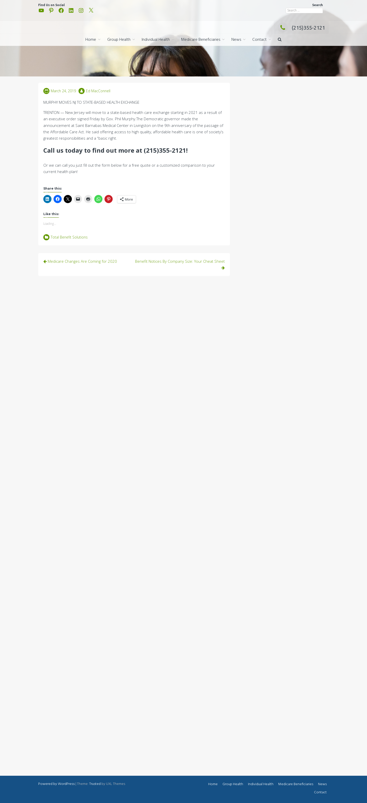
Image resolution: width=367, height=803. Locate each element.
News (236, 39)
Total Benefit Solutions (69, 237)
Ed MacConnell (98, 90)
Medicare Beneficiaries (200, 39)
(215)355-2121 (301, 28)
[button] (279, 40)
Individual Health (156, 39)
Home (90, 39)
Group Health (118, 39)
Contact (259, 39)
